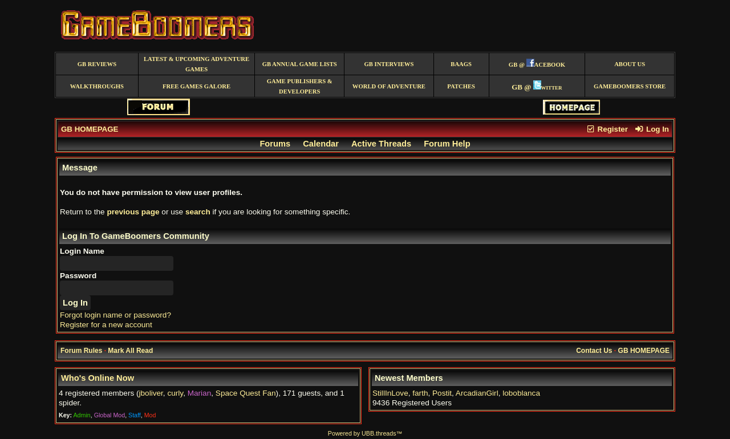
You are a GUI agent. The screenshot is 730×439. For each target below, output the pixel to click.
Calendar (321, 143)
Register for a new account (106, 324)
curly (175, 393)
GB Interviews (388, 64)
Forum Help (447, 143)
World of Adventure (388, 86)
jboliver (151, 393)
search (197, 212)
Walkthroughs (97, 86)
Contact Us (594, 351)
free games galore (196, 86)
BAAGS (461, 64)
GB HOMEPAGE (89, 129)
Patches (461, 86)
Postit (442, 393)
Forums (274, 143)
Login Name (82, 251)
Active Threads (381, 143)
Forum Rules (81, 351)
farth (420, 393)
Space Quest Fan (246, 393)
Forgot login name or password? (115, 315)
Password (78, 275)
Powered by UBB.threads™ (365, 433)
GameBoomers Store (630, 86)
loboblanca (521, 393)
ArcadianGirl (477, 393)
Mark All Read (130, 351)
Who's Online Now (97, 378)
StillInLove (390, 393)
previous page (133, 212)
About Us (629, 64)
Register (607, 129)
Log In (652, 129)
